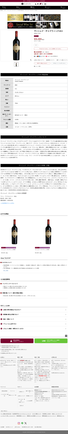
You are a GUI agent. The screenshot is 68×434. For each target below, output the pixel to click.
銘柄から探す (18, 8)
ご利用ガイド (21, 391)
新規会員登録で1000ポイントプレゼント (17, 341)
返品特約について (50, 60)
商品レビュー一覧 (12, 395)
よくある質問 (29, 400)
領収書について (29, 395)
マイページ (3, 386)
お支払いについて (21, 395)
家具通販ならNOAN (46, 413)
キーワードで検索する (63, 8)
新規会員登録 (4, 390)
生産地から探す (4, 8)
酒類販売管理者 (55, 386)
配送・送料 (20, 357)
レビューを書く (38, 66)
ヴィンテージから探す (47, 8)
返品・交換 (37, 357)
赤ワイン (17, 96)
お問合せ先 (54, 357)
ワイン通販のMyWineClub (6, 413)
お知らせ (21, 405)
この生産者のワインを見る (7, 203)
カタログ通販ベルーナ (36, 413)
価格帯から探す (33, 8)
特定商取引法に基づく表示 (27, 427)
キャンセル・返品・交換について (21, 401)
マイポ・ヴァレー (19, 92)
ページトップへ (66, 336)
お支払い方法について (38, 60)
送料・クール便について (62, 60)
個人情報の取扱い (38, 427)
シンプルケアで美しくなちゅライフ (8, 415)
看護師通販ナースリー (21, 415)
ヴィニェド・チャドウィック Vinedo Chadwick (15, 10)
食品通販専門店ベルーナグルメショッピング (21, 413)
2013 (16, 85)
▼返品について (42, 380)
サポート (20, 386)
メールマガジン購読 (4, 395)
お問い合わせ (17, 427)
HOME (1, 10)
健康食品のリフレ (60, 415)
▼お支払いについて (8, 365)
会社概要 (37, 386)
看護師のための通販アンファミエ (34, 415)
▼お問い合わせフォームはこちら (58, 372)
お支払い (3, 357)
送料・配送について (29, 391)
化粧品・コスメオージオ (57, 413)
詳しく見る (6, 270)
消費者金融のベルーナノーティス (49, 415)
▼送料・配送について (25, 369)
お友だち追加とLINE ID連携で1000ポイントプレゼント (51, 341)
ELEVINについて (9, 427)
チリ (5, 10)
